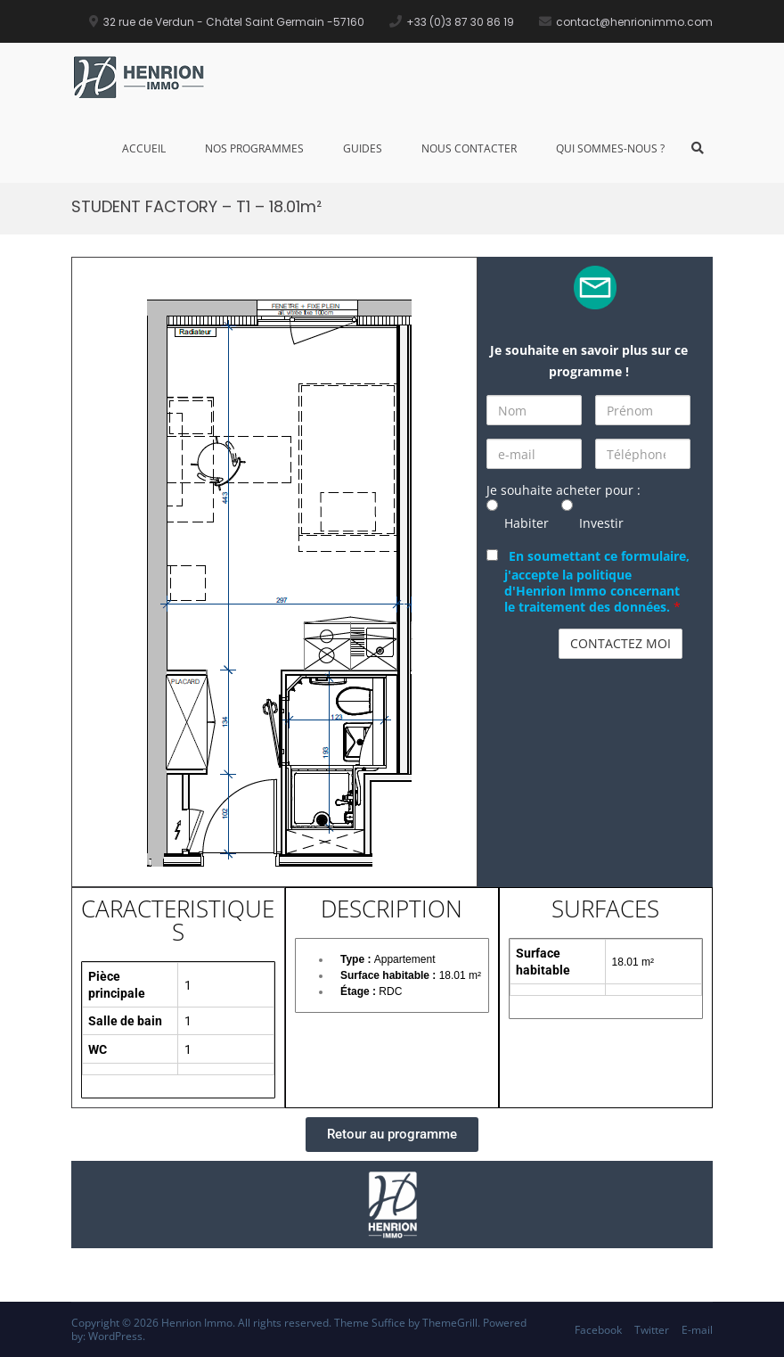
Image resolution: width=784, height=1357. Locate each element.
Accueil (144, 148)
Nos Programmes (254, 148)
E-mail (697, 1329)
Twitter (651, 1329)
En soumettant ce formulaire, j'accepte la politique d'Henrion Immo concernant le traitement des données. (597, 581)
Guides (362, 148)
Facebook (598, 1329)
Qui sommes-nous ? (610, 148)
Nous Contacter (469, 148)
